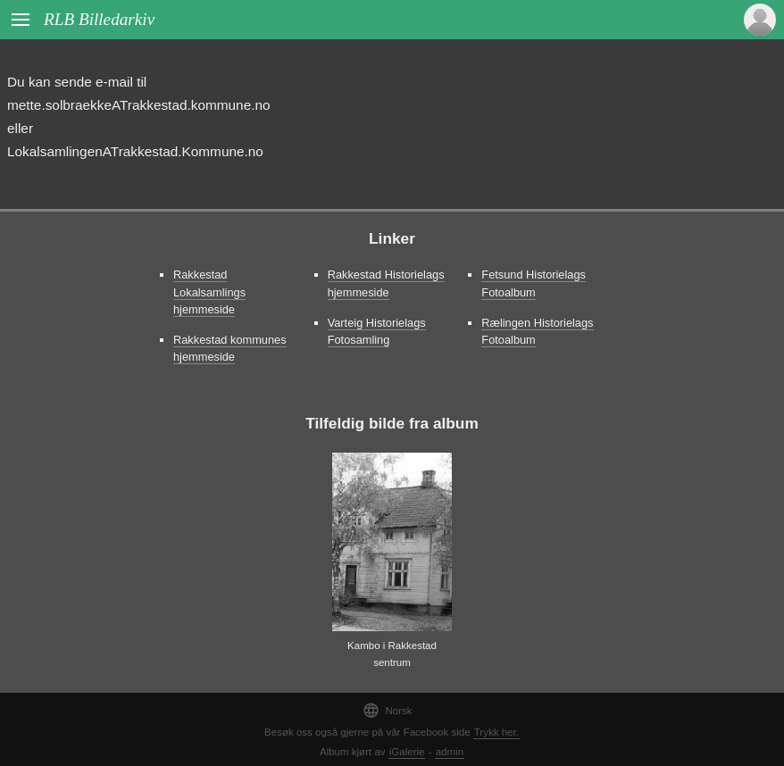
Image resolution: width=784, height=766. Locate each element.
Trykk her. (496, 732)
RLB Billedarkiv (99, 19)
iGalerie (407, 751)
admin (449, 751)
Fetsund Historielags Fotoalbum (533, 283)
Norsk (387, 710)
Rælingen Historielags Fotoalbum (537, 331)
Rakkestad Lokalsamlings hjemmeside (209, 291)
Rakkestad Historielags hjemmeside (386, 283)
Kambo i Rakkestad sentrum (392, 654)
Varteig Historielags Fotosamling (377, 331)
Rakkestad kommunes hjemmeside (230, 348)
